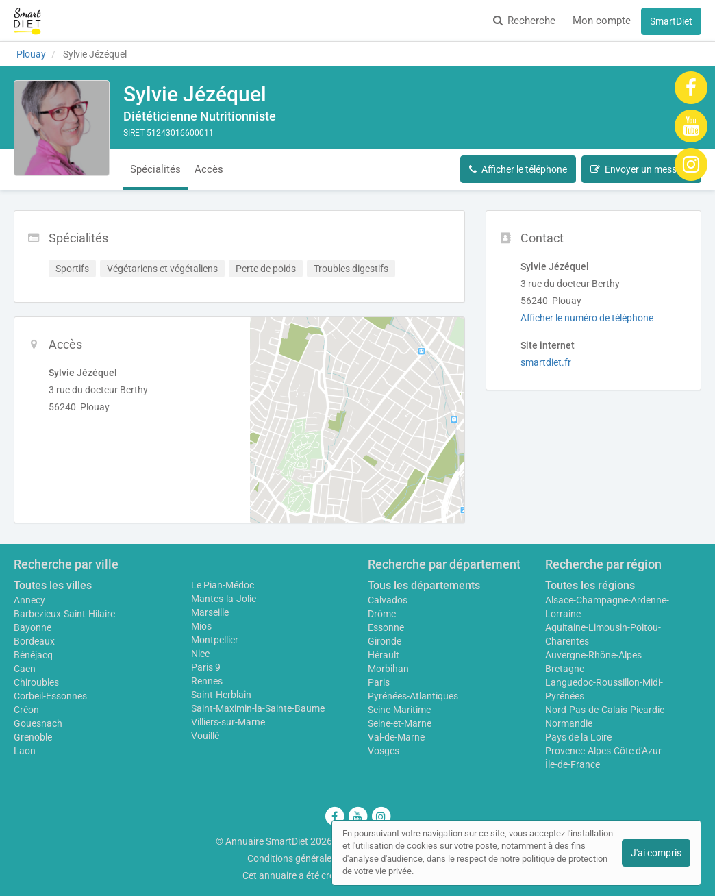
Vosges (383, 750)
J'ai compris (656, 852)
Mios (201, 626)
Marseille (210, 612)
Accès (209, 169)
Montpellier (214, 639)
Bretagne (564, 668)
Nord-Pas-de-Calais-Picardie (604, 709)
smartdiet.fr (545, 362)
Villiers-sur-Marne (228, 722)
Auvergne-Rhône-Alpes (593, 654)
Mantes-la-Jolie (223, 598)
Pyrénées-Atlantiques (413, 695)
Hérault (383, 654)
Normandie (568, 723)
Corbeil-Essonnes (50, 695)
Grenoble (33, 737)
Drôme (382, 613)
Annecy (29, 600)
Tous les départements (424, 585)
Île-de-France (572, 764)
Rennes (207, 680)
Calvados (387, 600)
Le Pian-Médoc (222, 585)
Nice (200, 653)
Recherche (524, 20)
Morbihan (388, 668)
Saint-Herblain (221, 694)
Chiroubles (36, 682)
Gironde (384, 641)
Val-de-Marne (396, 737)
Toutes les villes (53, 585)
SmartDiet (671, 21)
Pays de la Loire (578, 737)
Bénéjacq (33, 654)
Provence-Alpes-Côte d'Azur (603, 750)
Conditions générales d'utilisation (317, 858)
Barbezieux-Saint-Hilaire (64, 613)
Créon (26, 709)
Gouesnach (38, 723)
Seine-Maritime (399, 709)
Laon (25, 750)
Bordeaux (34, 641)
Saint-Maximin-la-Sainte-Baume (258, 708)
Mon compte (602, 20)
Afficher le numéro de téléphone (586, 317)
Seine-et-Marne (399, 723)
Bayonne (32, 627)
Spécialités (155, 169)
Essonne (386, 627)
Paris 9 (206, 667)
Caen (25, 668)
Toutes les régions (590, 585)
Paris (379, 682)
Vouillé (205, 735)
